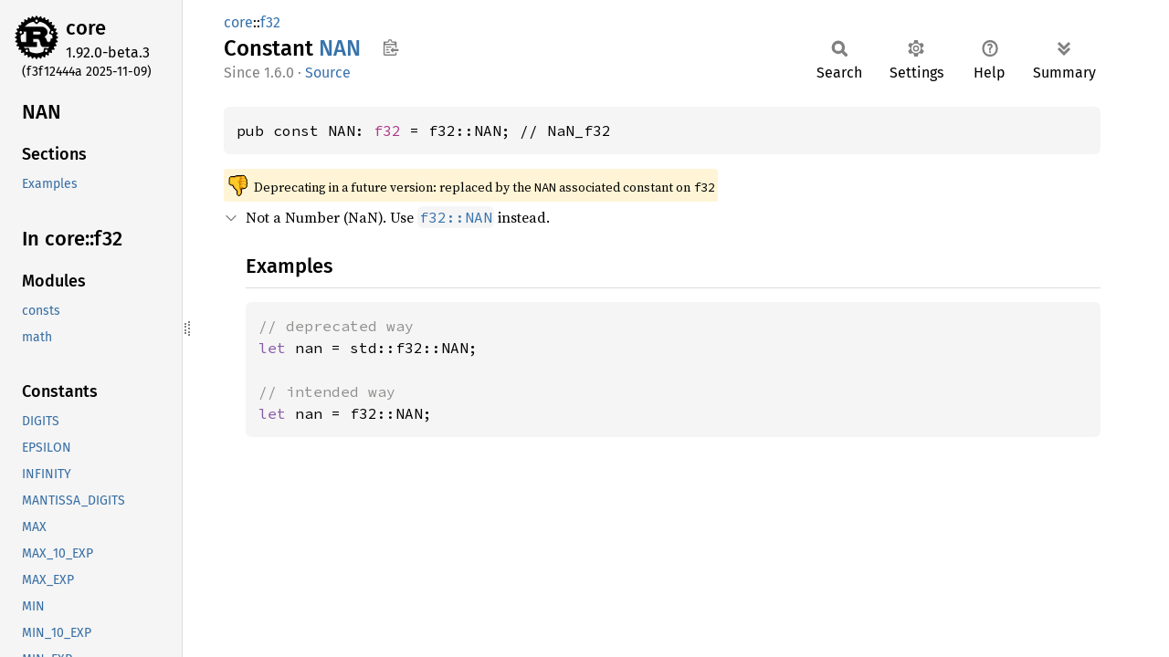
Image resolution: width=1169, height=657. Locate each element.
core (86, 28)
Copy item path (390, 47)
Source (328, 72)
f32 (270, 22)
